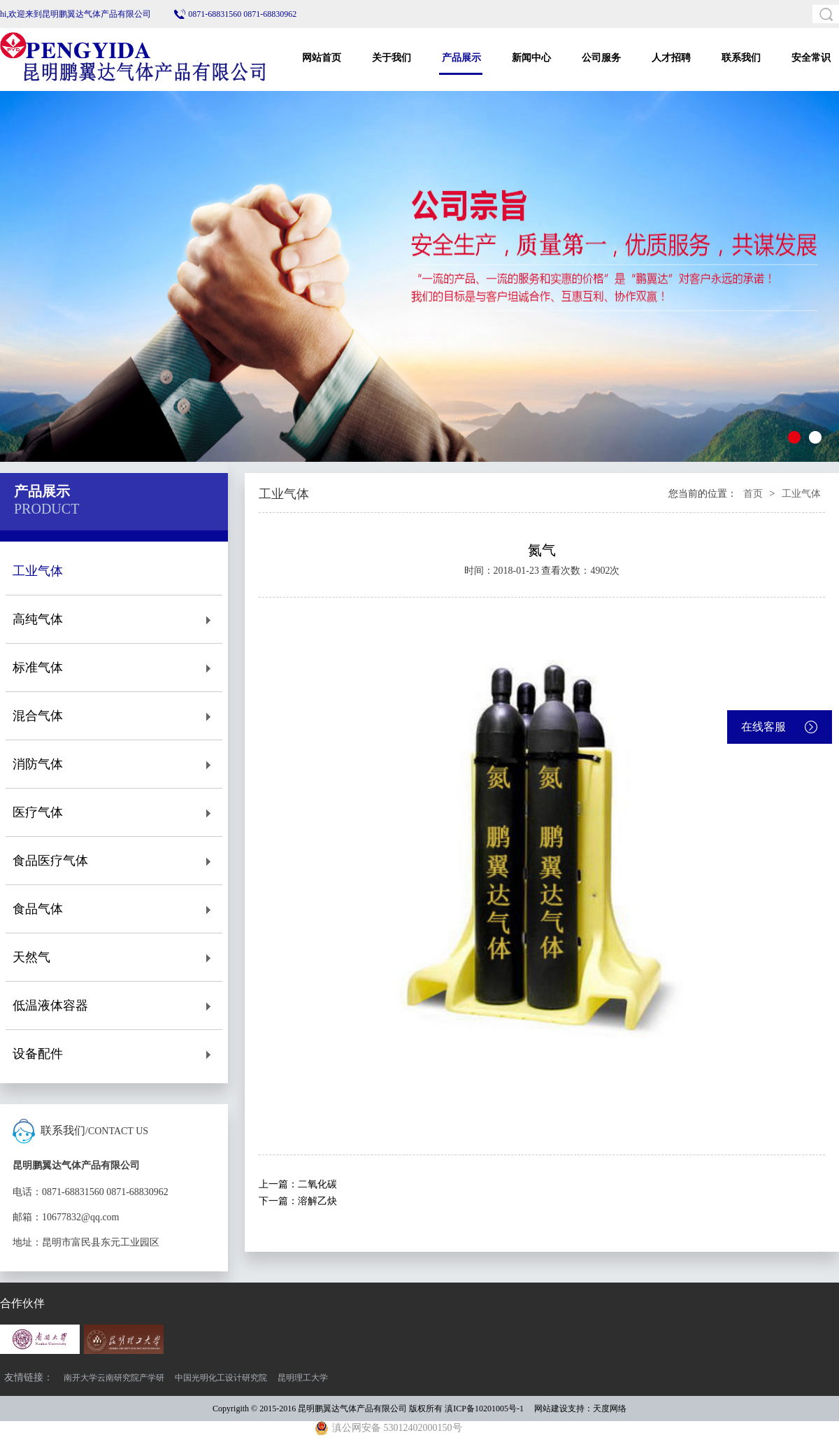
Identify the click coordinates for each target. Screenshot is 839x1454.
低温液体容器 (114, 1005)
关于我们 (391, 57)
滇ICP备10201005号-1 (484, 1408)
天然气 (114, 957)
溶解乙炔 (317, 1201)
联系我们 (741, 57)
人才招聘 (671, 57)
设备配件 (114, 1054)
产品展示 (461, 57)
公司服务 (601, 57)
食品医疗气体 (114, 861)
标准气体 (114, 668)
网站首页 (321, 57)
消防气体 (114, 764)
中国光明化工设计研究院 (221, 1378)
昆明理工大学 (303, 1378)
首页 (753, 493)
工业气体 (114, 571)
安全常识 (811, 57)
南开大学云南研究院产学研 (114, 1378)
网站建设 (551, 1408)
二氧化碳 (317, 1184)
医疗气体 (114, 812)
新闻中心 (531, 57)
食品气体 (114, 909)
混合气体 (114, 716)
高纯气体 (114, 619)
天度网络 (609, 1408)
